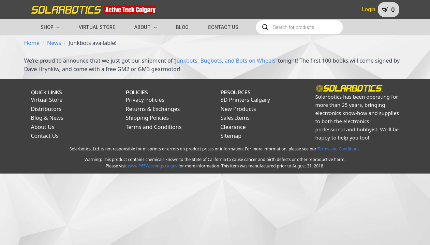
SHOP (47, 27)
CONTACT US (223, 27)
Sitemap (231, 136)
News (54, 43)
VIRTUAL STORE (97, 27)
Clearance (233, 127)
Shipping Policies (147, 117)
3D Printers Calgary (245, 99)
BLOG (182, 27)
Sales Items (235, 117)
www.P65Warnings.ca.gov (152, 166)
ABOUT (142, 27)
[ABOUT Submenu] (157, 27)
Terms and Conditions (154, 127)
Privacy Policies (145, 99)
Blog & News (47, 117)
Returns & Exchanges (153, 109)
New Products (238, 109)
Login (368, 9)
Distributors (46, 109)
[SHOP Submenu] (60, 27)
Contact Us (45, 136)
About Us (43, 127)
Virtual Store (47, 99)
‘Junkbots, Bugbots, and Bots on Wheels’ (225, 60)
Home (32, 43)
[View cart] (388, 9)
